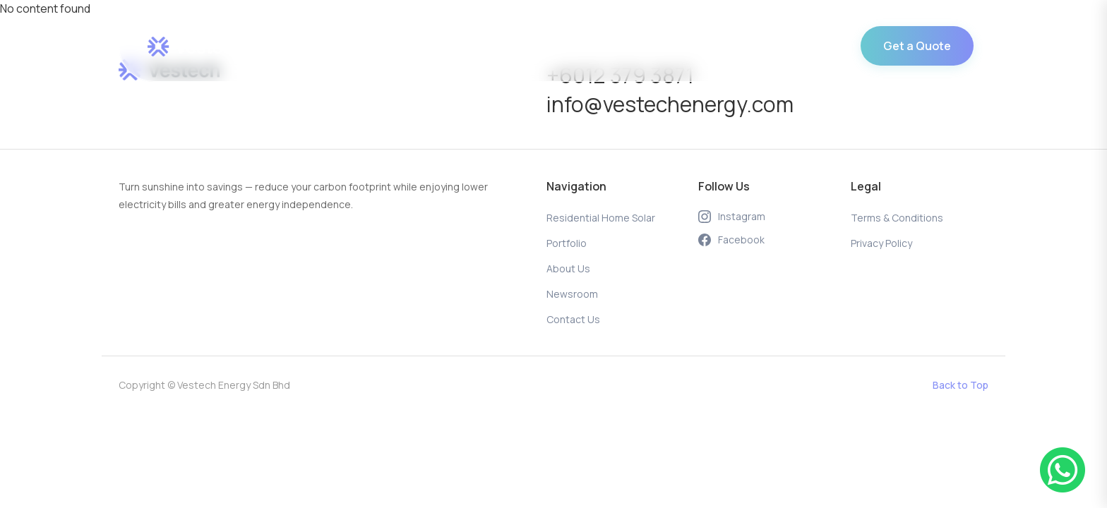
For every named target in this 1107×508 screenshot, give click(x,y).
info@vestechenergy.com (670, 104)
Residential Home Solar (399, 46)
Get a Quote (917, 46)
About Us (578, 46)
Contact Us (735, 46)
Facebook (731, 239)
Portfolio (507, 46)
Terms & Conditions (897, 217)
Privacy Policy (881, 243)
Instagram (731, 216)
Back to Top (960, 385)
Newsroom (654, 46)
